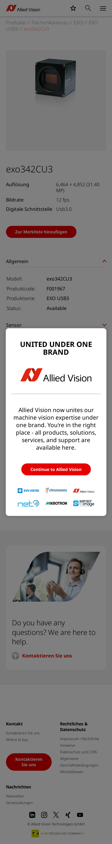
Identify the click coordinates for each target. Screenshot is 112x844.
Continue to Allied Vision (56, 469)
